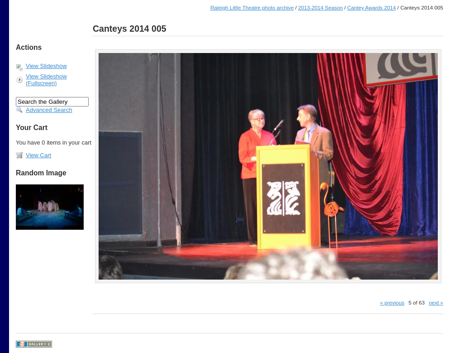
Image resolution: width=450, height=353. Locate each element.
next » (436, 302)
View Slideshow (46, 66)
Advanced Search (49, 109)
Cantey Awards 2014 (371, 7)
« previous (392, 302)
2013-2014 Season (320, 7)
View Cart (38, 155)
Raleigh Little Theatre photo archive (252, 7)
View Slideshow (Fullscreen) (46, 80)
